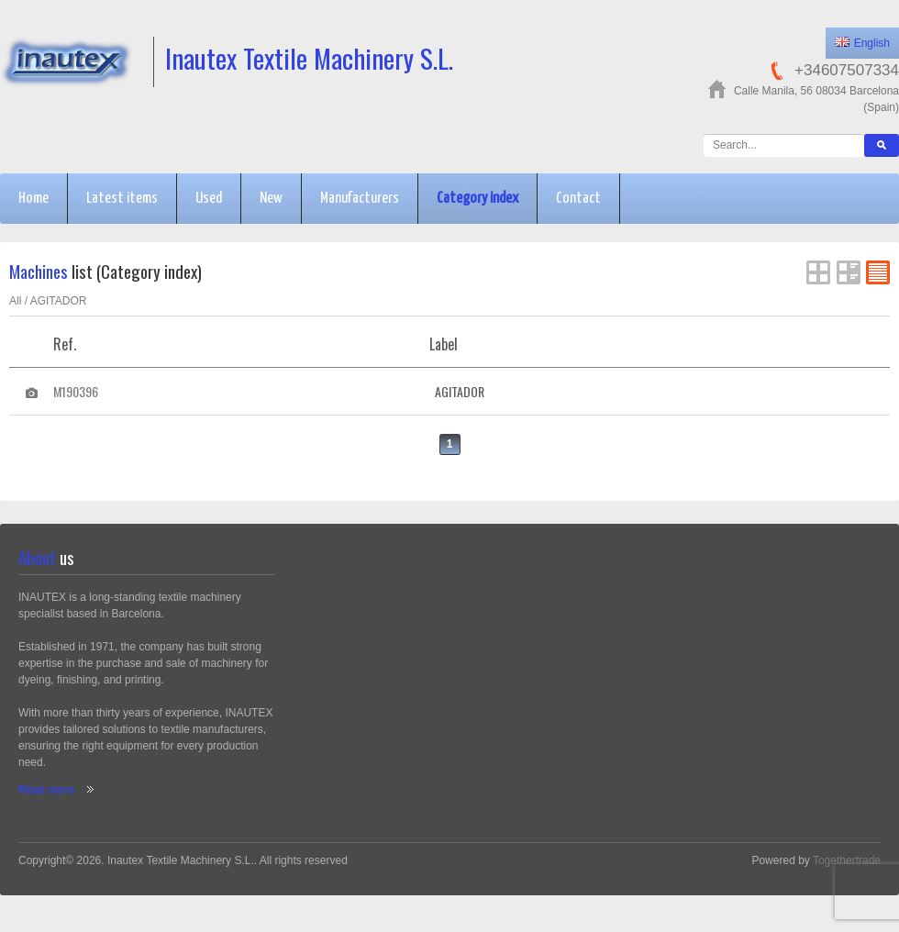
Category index (477, 198)
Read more (46, 789)
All (15, 300)
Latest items (122, 198)
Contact (578, 198)
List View (848, 272)
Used (208, 198)
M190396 (75, 391)
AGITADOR (58, 300)
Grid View (818, 272)
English (862, 43)
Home (33, 198)
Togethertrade (847, 860)
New (271, 198)
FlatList (878, 272)
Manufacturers (359, 198)
